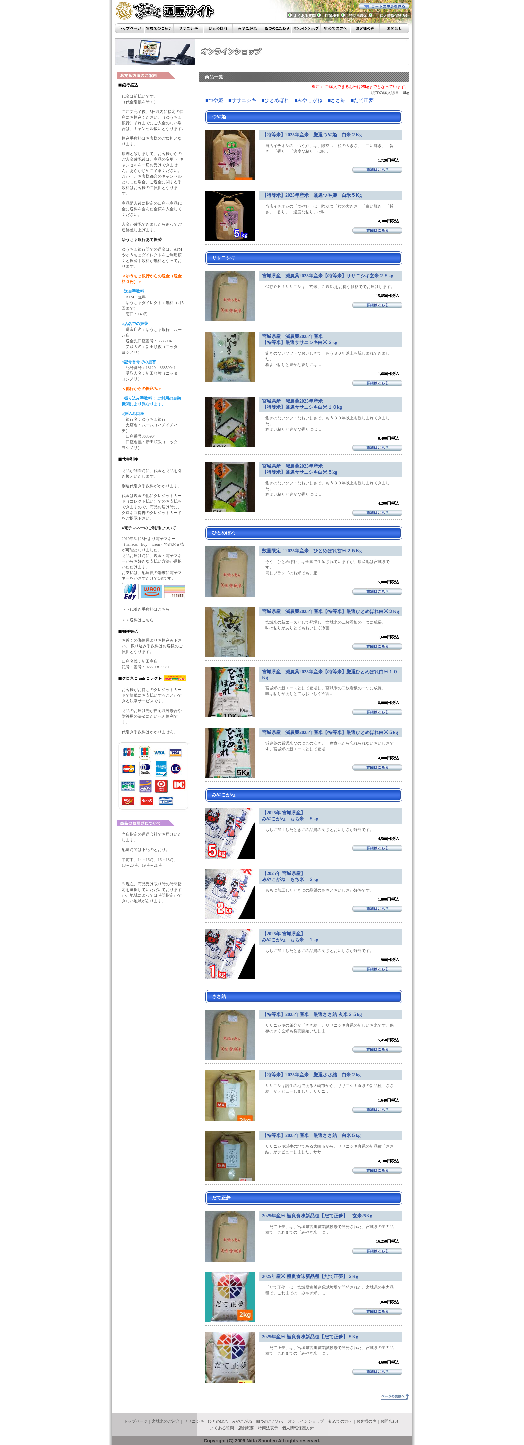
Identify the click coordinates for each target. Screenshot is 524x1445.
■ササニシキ (242, 100)
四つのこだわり (270, 1421)
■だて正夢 (362, 100)
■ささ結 (337, 100)
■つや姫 (214, 100)
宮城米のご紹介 (166, 1421)
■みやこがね (308, 100)
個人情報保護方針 (394, 16)
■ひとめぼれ (275, 100)
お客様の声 (366, 1421)
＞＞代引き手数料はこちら (146, 609)
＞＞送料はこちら (138, 620)
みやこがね (242, 1421)
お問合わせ (390, 1421)
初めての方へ (340, 1421)
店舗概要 (332, 16)
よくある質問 (305, 16)
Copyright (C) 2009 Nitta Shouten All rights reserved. (262, 1440)
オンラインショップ (306, 1421)
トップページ (136, 1421)
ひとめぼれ (218, 1421)
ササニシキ (194, 1421)
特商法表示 (358, 16)
